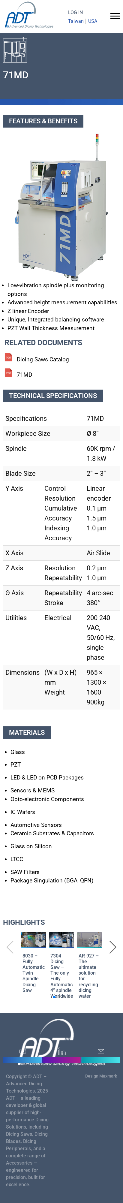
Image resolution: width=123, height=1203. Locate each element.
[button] (113, 947)
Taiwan (76, 21)
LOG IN (75, 12)
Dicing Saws (19, 1134)
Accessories (19, 1163)
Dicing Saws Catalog (43, 359)
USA (92, 21)
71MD (24, 374)
